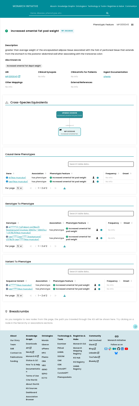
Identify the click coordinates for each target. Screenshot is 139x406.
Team (13, 344)
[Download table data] (64, 188)
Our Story (15, 340)
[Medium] (114, 348)
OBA (44, 361)
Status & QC (32, 360)
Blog (92, 348)
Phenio (45, 357)
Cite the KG (31, 380)
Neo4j (30, 352)
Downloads (31, 343)
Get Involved (95, 340)
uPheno (45, 348)
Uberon (45, 344)
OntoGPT (61, 368)
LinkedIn (94, 353)
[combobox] (69, 13)
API (28, 348)
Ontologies (81, 6)
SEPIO (44, 373)
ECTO (44, 378)
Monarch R (32, 356)
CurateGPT (62, 373)
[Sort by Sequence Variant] (25, 280)
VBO (44, 365)
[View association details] (97, 177)
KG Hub (76, 357)
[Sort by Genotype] (17, 222)
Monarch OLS (79, 343)
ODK (59, 364)
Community (131, 6)
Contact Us (16, 353)
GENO (44, 369)
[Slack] (109, 348)
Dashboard (31, 392)
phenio (107, 76)
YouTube (94, 357)
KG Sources (31, 388)
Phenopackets (64, 377)
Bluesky (94, 361)
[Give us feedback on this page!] (135, 326)
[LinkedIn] (122, 348)
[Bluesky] (116, 353)
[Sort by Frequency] (118, 173)
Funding (14, 361)
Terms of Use (32, 375)
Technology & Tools (97, 6)
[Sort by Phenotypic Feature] (71, 173)
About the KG (32, 384)
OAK (59, 360)
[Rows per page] (19, 188)
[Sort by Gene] (13, 173)
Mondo (45, 340)
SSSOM (60, 356)
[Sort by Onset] (130, 173)
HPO (44, 353)
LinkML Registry (77, 367)
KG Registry (79, 362)
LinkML (60, 352)
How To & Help (33, 364)
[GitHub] (118, 348)
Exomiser (61, 343)
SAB (12, 348)
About (53, 6)
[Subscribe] (105, 348)
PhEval (60, 348)
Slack (93, 344)
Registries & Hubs (115, 6)
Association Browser (32, 398)
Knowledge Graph (66, 6)
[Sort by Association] (45, 173)
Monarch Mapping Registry (77, 351)
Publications (16, 357)
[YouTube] (126, 348)
